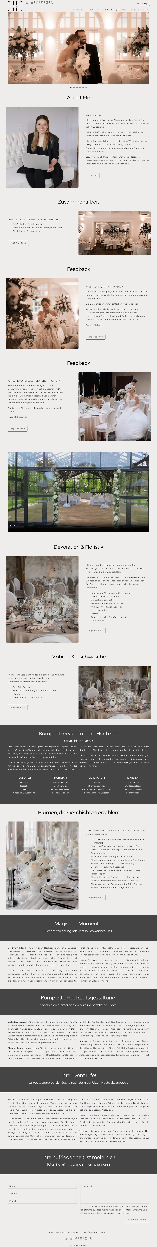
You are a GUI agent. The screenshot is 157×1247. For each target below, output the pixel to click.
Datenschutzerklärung (109, 1206)
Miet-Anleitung (18, 243)
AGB (51, 1232)
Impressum (73, 1232)
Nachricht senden (137, 1219)
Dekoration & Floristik (83, 10)
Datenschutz (60, 1232)
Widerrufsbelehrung (89, 1232)
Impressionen (120, 10)
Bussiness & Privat (103, 10)
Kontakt (144, 10)
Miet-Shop (142, 4)
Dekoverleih (133, 10)
